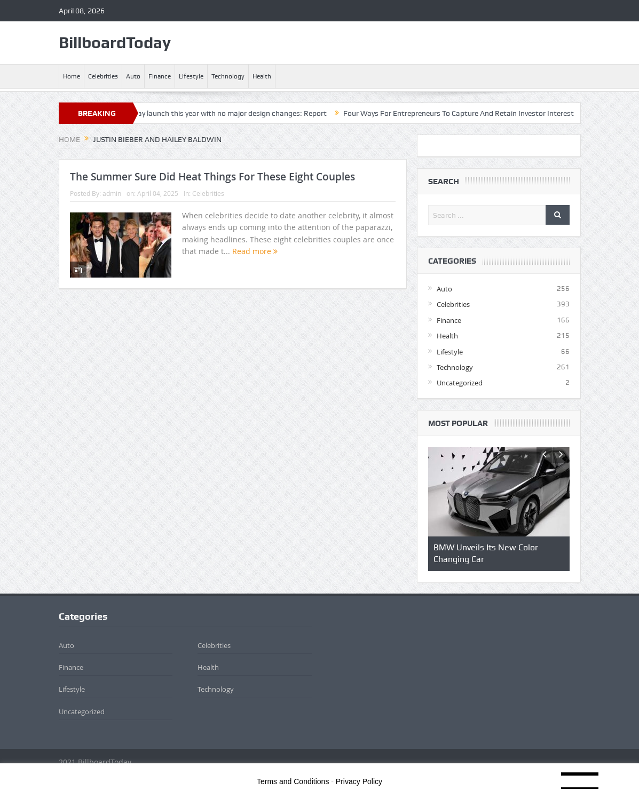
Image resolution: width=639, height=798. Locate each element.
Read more (255, 251)
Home (71, 76)
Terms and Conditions (293, 781)
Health (262, 76)
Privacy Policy (359, 781)
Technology (227, 76)
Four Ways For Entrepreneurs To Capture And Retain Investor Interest (467, 113)
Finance (159, 76)
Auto (133, 76)
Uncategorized (460, 383)
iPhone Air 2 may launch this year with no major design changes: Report (217, 113)
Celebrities (103, 76)
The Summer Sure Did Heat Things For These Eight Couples (212, 177)
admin (111, 193)
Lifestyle (191, 76)
